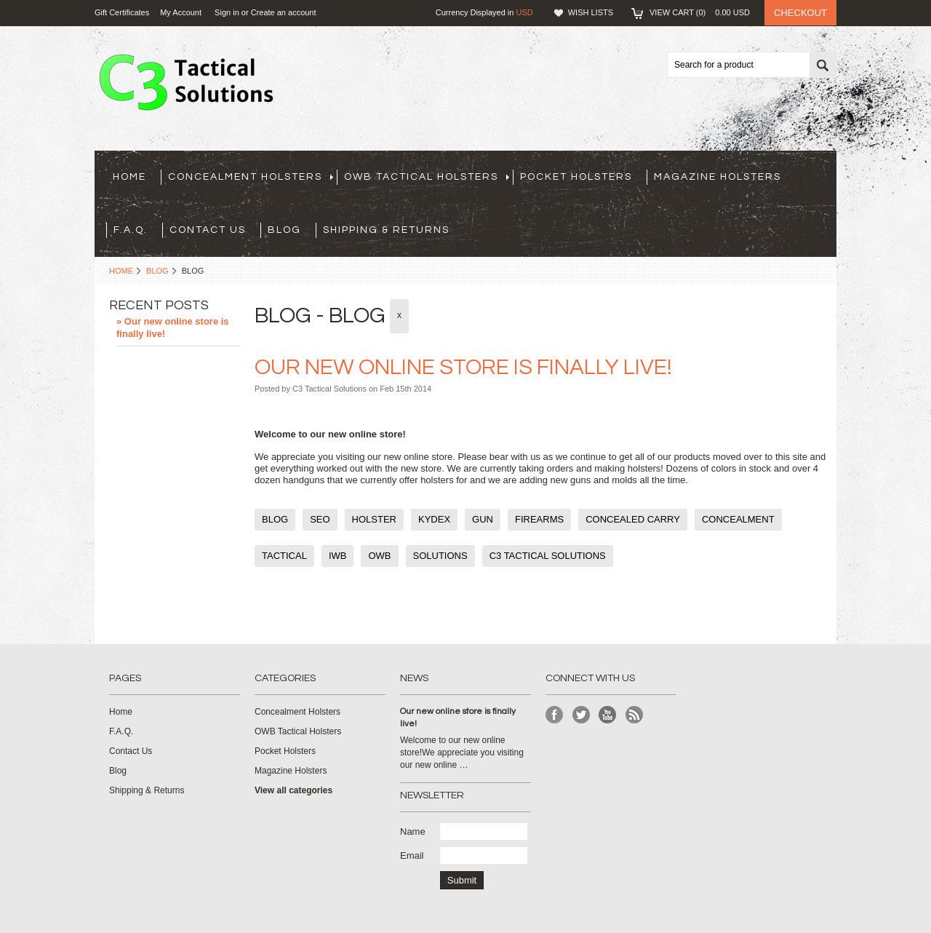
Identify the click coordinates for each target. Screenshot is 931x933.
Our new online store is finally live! (463, 367)
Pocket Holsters (576, 177)
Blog (157, 270)
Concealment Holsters (250, 177)
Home (121, 270)
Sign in (227, 12)
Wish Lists (590, 12)
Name (412, 831)
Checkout (800, 12)
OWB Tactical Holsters (426, 177)
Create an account (283, 12)
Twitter (581, 715)
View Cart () (700, 12)
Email (412, 855)
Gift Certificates (122, 12)
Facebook (555, 715)
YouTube (608, 715)
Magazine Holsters (717, 177)
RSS (635, 715)
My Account (180, 12)
